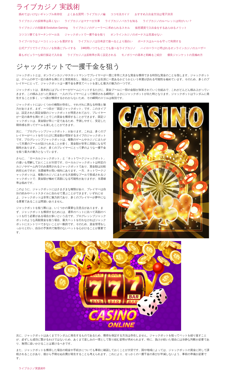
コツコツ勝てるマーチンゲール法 (39, 34)
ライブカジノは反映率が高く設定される (91, 54)
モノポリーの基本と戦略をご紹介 (141, 54)
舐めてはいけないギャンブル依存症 (40, 14)
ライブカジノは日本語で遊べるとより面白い (105, 41)
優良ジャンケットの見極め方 (185, 54)
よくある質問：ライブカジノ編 (86, 14)
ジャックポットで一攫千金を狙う (85, 34)
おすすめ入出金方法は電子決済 (154, 14)
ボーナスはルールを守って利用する (159, 41)
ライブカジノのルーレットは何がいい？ (167, 21)
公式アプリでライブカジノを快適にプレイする (47, 48)
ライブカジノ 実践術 (48, 7)
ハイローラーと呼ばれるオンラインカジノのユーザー (173, 48)
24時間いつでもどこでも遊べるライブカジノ (108, 48)
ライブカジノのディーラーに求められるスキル (101, 27)
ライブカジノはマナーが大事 (82, 21)
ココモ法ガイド (120, 14)
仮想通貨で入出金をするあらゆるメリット (161, 27)
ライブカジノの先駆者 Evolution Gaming (43, 27)
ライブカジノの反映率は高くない (39, 21)
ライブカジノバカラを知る (121, 21)
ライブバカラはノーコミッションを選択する (46, 41)
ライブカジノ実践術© (32, 368)
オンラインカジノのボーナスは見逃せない (136, 34)
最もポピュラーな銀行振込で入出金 (40, 54)
